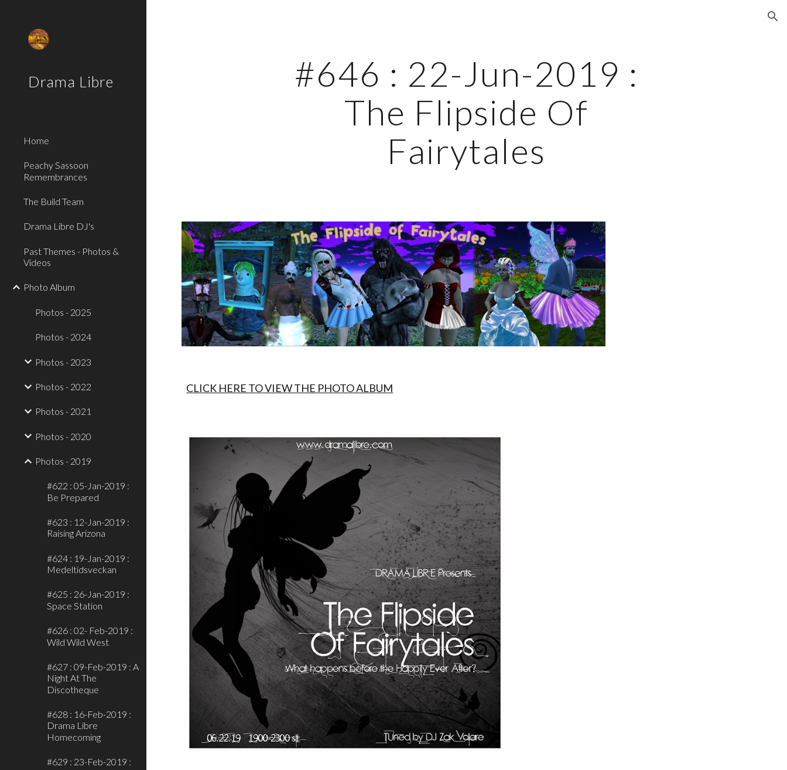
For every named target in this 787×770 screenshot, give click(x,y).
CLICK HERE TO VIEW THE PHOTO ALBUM (289, 387)
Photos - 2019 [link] (63, 460)
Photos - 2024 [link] (63, 336)
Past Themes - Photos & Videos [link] (71, 257)
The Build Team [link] (53, 201)
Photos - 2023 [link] (63, 361)
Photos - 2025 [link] (63, 312)
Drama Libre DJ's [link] (58, 225)
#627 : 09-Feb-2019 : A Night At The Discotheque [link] (93, 678)
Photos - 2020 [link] (63, 436)
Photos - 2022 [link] (63, 386)
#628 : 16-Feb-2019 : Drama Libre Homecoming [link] (89, 725)
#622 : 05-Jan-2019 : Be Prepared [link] (88, 491)
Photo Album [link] (49, 286)
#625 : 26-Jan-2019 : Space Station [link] (88, 599)
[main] (466, 112)
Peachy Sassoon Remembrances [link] (55, 170)
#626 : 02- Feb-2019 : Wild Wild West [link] (90, 636)
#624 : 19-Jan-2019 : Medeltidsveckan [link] (88, 564)
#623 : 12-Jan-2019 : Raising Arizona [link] (88, 527)
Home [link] (36, 140)
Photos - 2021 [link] (63, 411)
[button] (773, 16)
